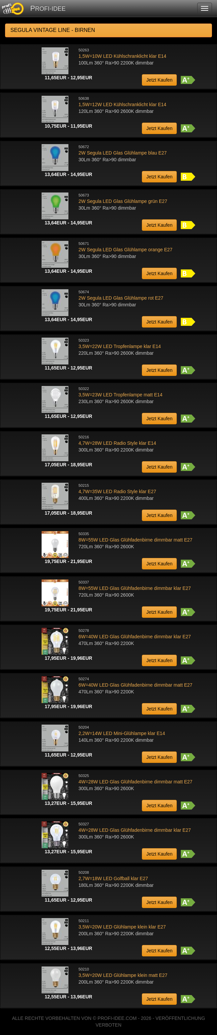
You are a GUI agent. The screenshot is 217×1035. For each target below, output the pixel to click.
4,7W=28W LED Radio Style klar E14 (117, 443)
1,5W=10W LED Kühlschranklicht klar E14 (122, 56)
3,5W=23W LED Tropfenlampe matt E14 (120, 394)
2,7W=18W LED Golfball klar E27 (113, 878)
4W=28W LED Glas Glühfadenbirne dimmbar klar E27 (134, 830)
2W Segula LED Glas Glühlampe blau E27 (122, 153)
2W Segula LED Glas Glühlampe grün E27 (122, 201)
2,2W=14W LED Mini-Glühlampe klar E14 (121, 733)
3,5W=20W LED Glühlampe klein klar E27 (122, 927)
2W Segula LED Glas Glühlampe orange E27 (125, 249)
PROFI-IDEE (47, 8)
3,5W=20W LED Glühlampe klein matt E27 (122, 975)
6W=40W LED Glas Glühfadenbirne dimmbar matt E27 (135, 685)
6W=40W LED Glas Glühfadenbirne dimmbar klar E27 (134, 636)
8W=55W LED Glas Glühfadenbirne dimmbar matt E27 (135, 540)
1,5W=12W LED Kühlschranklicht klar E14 (122, 104)
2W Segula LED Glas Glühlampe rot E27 (120, 298)
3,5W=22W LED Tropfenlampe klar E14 (119, 346)
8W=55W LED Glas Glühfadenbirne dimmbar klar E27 (134, 588)
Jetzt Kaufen (159, 80)
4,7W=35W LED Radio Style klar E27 (117, 491)
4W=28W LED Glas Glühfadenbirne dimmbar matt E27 (135, 781)
